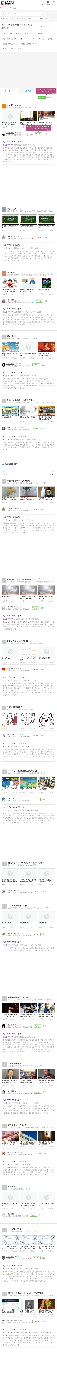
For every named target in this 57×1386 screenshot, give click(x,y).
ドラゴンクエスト (7, 18)
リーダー (42, 4)
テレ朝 (40, 18)
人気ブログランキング (7, 3)
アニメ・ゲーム (11, 34)
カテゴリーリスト (46, 26)
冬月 (46, 18)
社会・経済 (28, 44)
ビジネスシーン (30, 18)
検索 (44, 14)
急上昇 (28, 91)
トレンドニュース (33, 34)
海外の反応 (9, 39)
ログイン (48, 4)
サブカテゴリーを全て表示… (13, 48)
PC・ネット (45, 39)
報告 (45, 134)
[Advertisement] (28, 69)
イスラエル (19, 18)
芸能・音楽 (10, 44)
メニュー (54, 4)
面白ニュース (27, 39)
